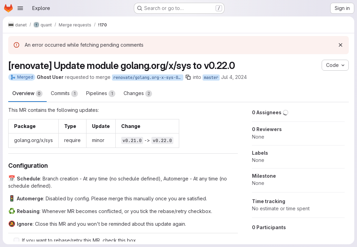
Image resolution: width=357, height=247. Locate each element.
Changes (138, 93)
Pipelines (100, 93)
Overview (27, 93)
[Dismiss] (340, 45)
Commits (64, 93)
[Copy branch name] (188, 77)
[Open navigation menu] (20, 8)
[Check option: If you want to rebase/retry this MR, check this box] (16, 240)
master (211, 77)
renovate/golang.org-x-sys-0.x (148, 77)
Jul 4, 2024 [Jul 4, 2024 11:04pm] (234, 77)
